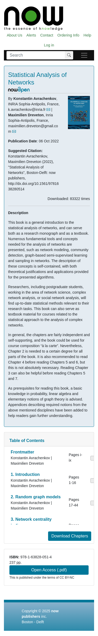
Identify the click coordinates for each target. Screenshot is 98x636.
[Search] (36, 55)
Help (87, 35)
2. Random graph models (36, 497)
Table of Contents (26, 440)
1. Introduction (25, 474)
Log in (49, 45)
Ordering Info (68, 35)
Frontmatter (22, 452)
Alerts (31, 35)
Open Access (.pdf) (49, 570)
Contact (46, 35)
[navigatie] (84, 55)
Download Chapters (69, 536)
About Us (14, 35)
